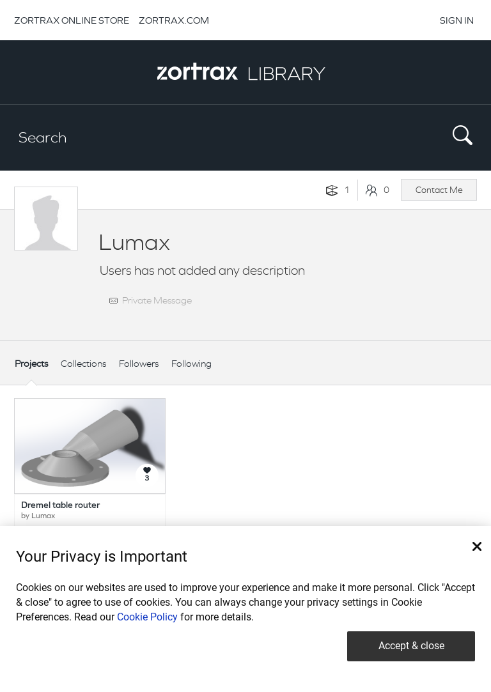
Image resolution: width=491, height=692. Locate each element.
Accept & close (411, 646)
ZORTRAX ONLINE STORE (71, 20)
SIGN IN (457, 20)
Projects (31, 363)
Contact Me (439, 190)
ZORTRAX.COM (174, 20)
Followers (139, 363)
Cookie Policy (147, 617)
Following (191, 363)
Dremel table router (60, 506)
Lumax (43, 516)
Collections (83, 363)
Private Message (157, 300)
